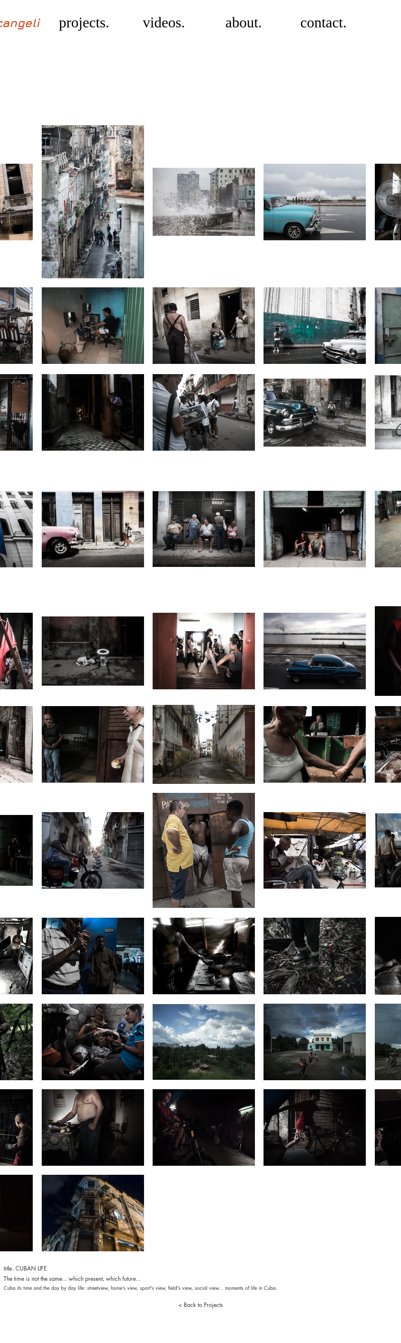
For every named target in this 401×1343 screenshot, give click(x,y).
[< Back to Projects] (200, 1305)
